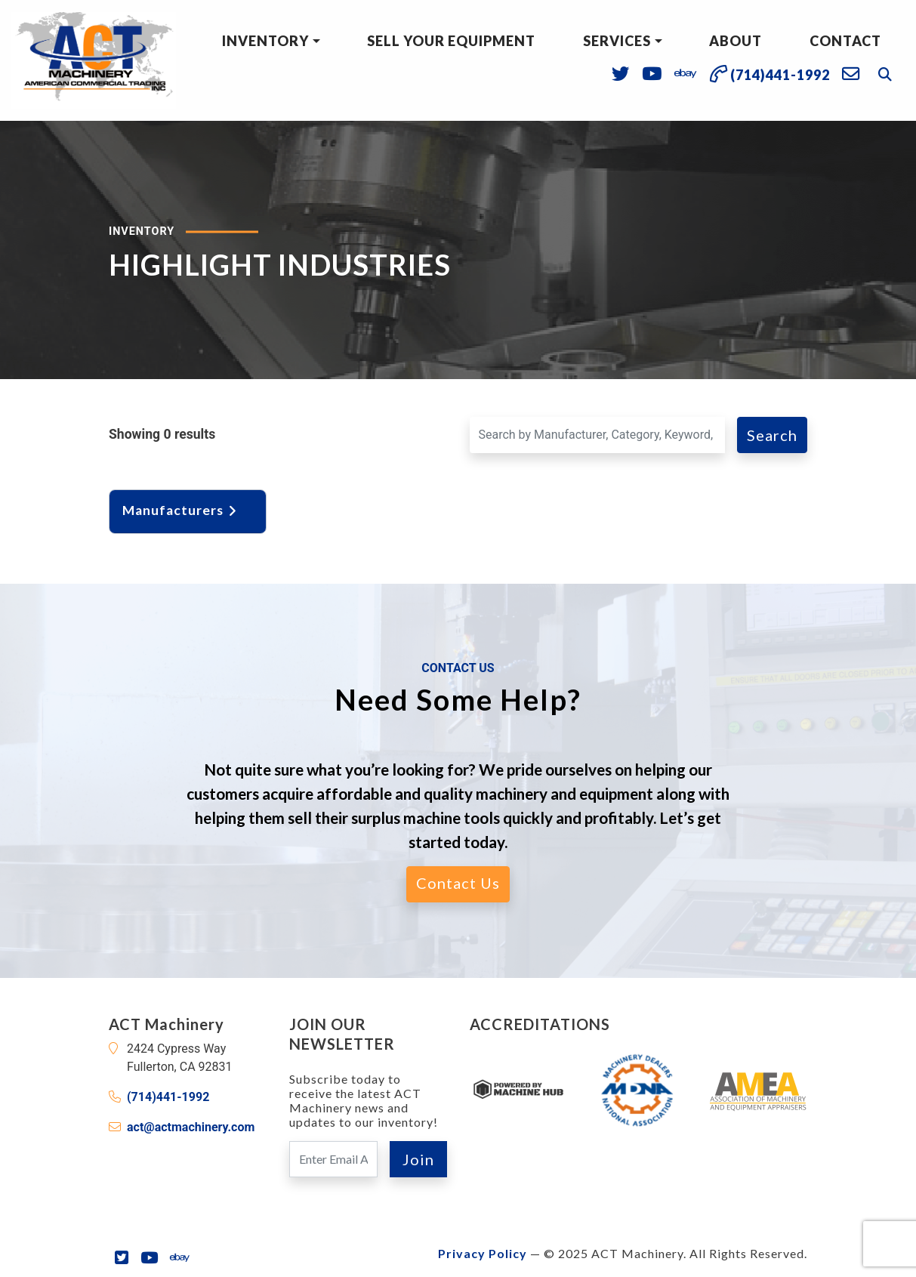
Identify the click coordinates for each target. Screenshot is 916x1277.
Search (772, 435)
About (735, 40)
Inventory (265, 40)
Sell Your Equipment (451, 40)
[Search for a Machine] (598, 435)
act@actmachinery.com (190, 1127)
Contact (845, 40)
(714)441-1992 (168, 1097)
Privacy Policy (482, 1253)
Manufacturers (180, 510)
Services (617, 40)
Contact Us (458, 883)
